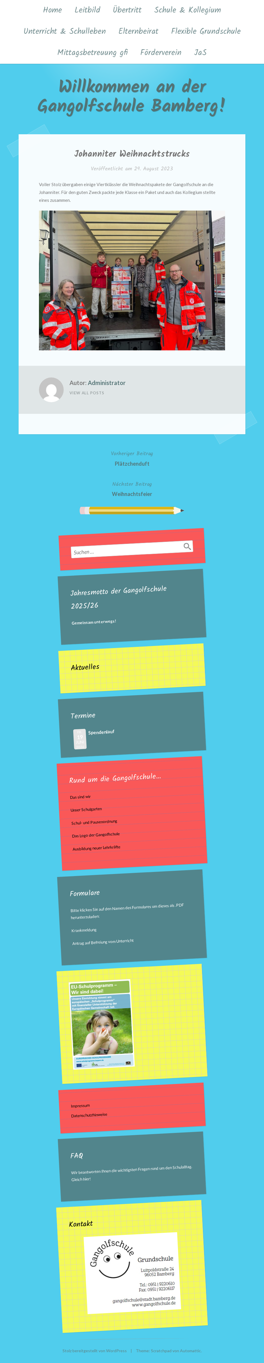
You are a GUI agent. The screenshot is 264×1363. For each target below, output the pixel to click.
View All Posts (86, 393)
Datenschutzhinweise (89, 1115)
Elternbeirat (138, 31)
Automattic (190, 1350)
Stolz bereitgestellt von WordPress (95, 1350)
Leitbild (87, 10)
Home (52, 10)
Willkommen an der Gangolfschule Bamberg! (132, 97)
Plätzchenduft (132, 458)
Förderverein (160, 53)
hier (86, 1179)
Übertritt (127, 10)
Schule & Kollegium (187, 10)
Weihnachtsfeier (132, 488)
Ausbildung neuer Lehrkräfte (97, 848)
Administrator (107, 382)
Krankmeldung (84, 930)
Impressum (80, 1105)
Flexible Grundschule (206, 31)
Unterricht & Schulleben (65, 31)
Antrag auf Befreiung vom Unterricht (103, 942)
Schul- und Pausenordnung (94, 822)
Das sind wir (80, 797)
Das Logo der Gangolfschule (96, 835)
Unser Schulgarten (86, 809)
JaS (200, 53)
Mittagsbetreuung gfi (92, 53)
